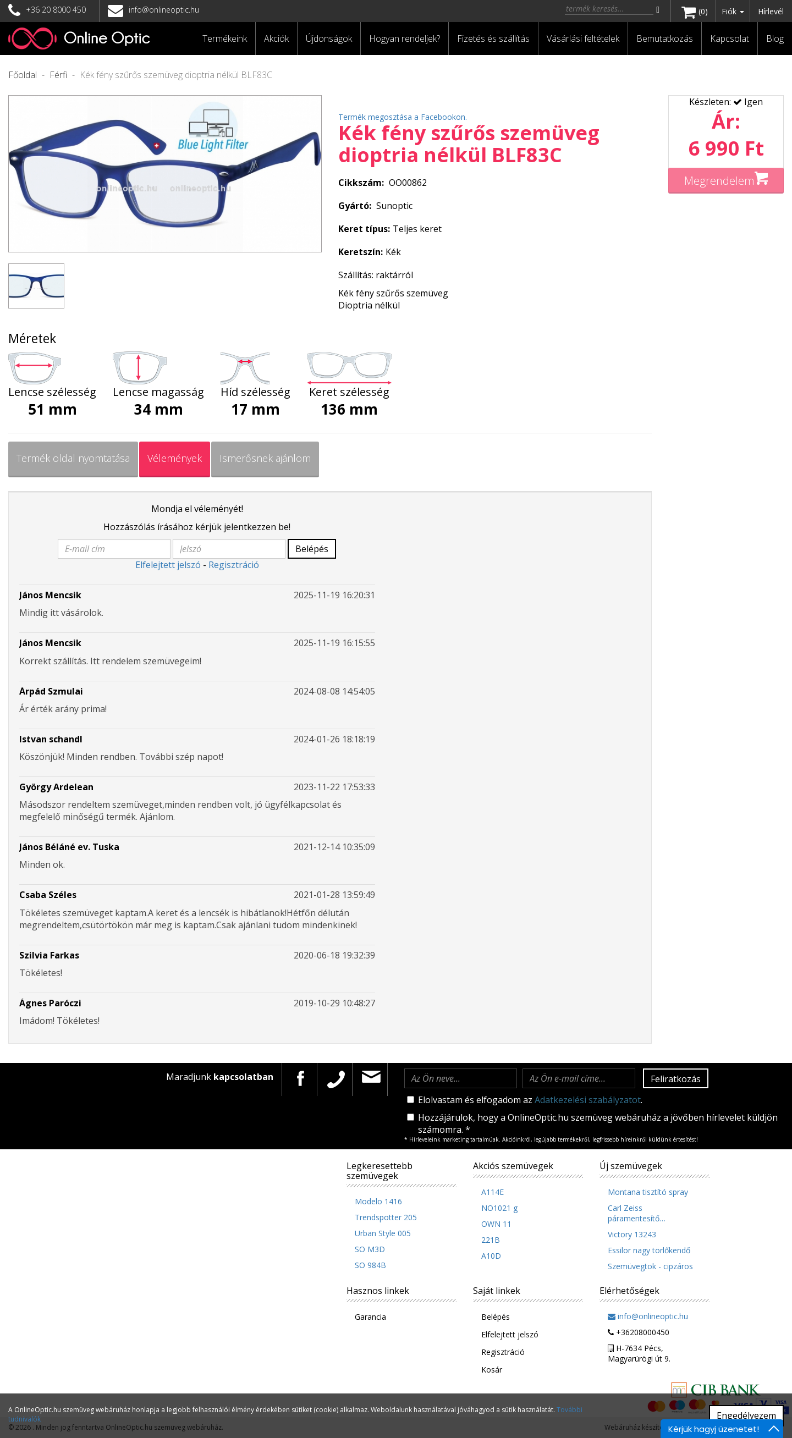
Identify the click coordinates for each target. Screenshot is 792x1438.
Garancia (370, 1317)
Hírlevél (771, 11)
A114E (492, 1192)
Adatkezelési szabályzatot (588, 1100)
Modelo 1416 (378, 1201)
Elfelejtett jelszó (168, 565)
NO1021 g (499, 1208)
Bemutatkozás (664, 38)
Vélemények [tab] (174, 458)
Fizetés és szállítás (493, 38)
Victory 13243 (632, 1234)
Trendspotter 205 (386, 1217)
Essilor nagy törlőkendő (649, 1250)
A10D (491, 1255)
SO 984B (370, 1265)
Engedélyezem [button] (746, 1415)
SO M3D (370, 1249)
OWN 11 (496, 1224)
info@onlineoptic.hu (153, 9)
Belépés (311, 549)
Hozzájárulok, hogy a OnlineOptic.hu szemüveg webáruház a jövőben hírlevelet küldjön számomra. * (592, 1123)
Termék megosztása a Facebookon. (402, 117)
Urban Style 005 (383, 1233)
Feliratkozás (676, 1079)
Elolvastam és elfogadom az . (524, 1100)
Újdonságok (329, 38)
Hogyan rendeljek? (404, 38)
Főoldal (22, 75)
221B (490, 1240)
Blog (775, 38)
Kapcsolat (729, 38)
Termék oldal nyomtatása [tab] (73, 458)
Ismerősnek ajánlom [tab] (265, 458)
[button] (225, 38)
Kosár (491, 1369)
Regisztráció (233, 565)
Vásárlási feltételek (583, 38)
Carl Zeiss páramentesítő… (637, 1213)
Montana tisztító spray (648, 1192)
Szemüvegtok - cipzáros (650, 1266)
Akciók (276, 38)
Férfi (58, 75)
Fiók (733, 11)
